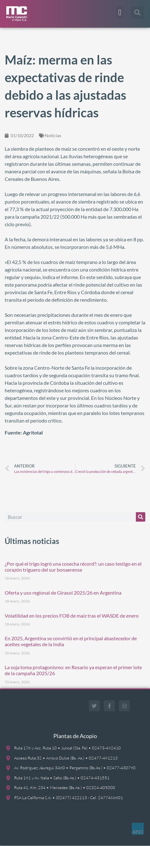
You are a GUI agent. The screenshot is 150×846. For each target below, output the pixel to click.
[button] (119, 12)
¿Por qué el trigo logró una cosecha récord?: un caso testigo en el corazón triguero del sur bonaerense (73, 567)
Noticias (53, 135)
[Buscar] (140, 517)
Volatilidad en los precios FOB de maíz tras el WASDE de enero (72, 616)
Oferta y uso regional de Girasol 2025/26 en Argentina (63, 593)
